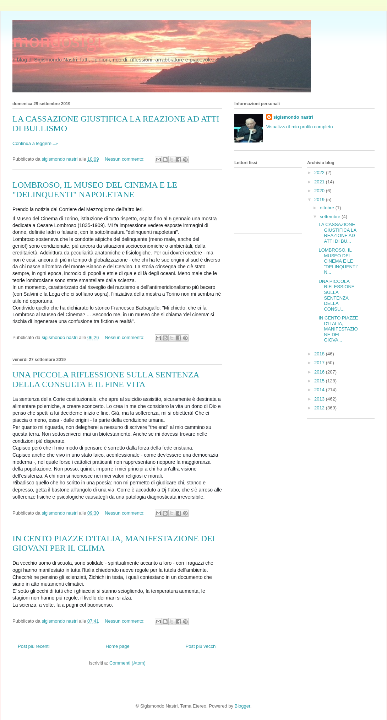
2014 (320, 389)
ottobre (328, 207)
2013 (320, 399)
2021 (320, 181)
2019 (320, 199)
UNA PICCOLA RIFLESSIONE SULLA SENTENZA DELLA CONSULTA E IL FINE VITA (105, 379)
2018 (320, 353)
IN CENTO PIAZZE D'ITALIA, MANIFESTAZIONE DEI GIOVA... (338, 329)
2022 (320, 172)
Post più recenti (34, 646)
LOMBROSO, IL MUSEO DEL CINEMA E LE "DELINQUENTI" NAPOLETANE (94, 189)
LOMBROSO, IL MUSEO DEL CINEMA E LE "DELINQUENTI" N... (338, 261)
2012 (320, 407)
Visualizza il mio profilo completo (299, 126)
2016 (320, 372)
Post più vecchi (201, 646)
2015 (320, 380)
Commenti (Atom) (127, 663)
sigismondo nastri (293, 117)
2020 (320, 190)
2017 (320, 362)
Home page (117, 646)
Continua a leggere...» (35, 143)
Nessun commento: (125, 159)
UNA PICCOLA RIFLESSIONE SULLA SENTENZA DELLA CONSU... (336, 295)
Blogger (242, 706)
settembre (331, 216)
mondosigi (57, 40)
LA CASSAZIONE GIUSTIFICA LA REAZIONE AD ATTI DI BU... (337, 233)
